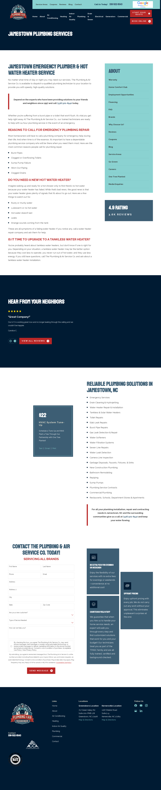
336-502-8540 (115, 4)
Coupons (53, 4)
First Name (13, 546)
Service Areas (41, 4)
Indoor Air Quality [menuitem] (72, 16)
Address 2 (12, 569)
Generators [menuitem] (110, 16)
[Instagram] (146, 685)
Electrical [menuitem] (99, 16)
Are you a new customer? (18, 592)
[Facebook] (135, 685)
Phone (11, 554)
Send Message (41, 650)
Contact (78, 4)
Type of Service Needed (18, 600)
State (11, 584)
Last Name (47, 546)
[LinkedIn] (141, 690)
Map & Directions (86, 699)
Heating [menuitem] (63, 16)
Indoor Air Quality (59, 706)
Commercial (57, 716)
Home (54, 685)
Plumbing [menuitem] (81, 16)
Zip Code (46, 584)
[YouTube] (141, 685)
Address (12, 561)
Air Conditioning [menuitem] (52, 16)
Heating (55, 701)
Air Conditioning (58, 695)
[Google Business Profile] (135, 690)
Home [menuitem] (34, 16)
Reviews (62, 4)
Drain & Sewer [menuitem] (90, 16)
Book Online (141, 21)
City (10, 577)
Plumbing (56, 711)
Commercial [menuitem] (123, 16)
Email (45, 554)
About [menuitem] (42, 16)
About (54, 690)
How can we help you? (17, 607)
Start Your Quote (141, 13)
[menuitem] (129, 80)
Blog (70, 4)
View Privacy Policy (29, 629)
